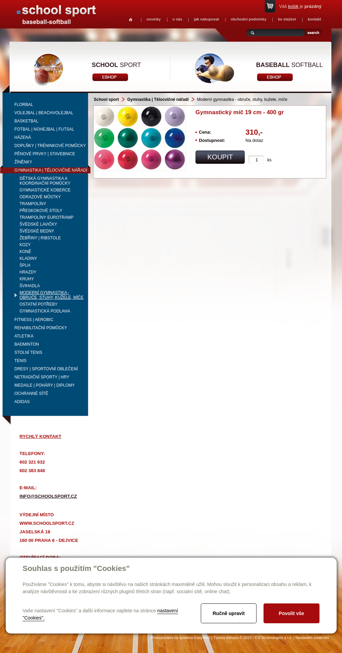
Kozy (25, 244)
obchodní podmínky (249, 19)
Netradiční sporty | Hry (41, 377)
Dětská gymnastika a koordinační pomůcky (45, 181)
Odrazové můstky (40, 197)
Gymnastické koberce (45, 190)
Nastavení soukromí (312, 638)
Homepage (130, 19)
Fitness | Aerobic (33, 319)
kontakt (314, 19)
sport (116, 65)
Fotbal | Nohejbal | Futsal (44, 129)
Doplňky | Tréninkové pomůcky (50, 145)
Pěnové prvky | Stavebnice (44, 153)
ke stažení (287, 19)
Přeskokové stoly (41, 210)
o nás (177, 19)
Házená (22, 137)
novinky (154, 19)
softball (289, 65)
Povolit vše (291, 613)
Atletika (24, 336)
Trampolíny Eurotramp (47, 217)
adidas (22, 401)
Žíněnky (23, 162)
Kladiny (28, 258)
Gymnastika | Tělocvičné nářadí (50, 170)
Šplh (25, 265)
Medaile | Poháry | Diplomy (44, 385)
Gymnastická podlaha (45, 311)
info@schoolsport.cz (48, 496)
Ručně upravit (228, 613)
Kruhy (27, 279)
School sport (106, 99)
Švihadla (30, 285)
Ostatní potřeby (39, 304)
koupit (220, 157)
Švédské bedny (37, 231)
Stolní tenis (28, 352)
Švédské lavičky (38, 224)
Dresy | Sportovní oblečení (46, 369)
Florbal (23, 104)
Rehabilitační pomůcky (40, 327)
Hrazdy (28, 272)
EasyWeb (202, 638)
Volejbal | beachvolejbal (43, 112)
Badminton (26, 344)
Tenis (20, 360)
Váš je (300, 6)
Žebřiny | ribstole (40, 238)
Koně (25, 251)
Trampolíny (33, 203)
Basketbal (26, 121)
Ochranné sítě (31, 393)
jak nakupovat (206, 19)
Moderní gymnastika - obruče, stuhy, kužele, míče (52, 295)
